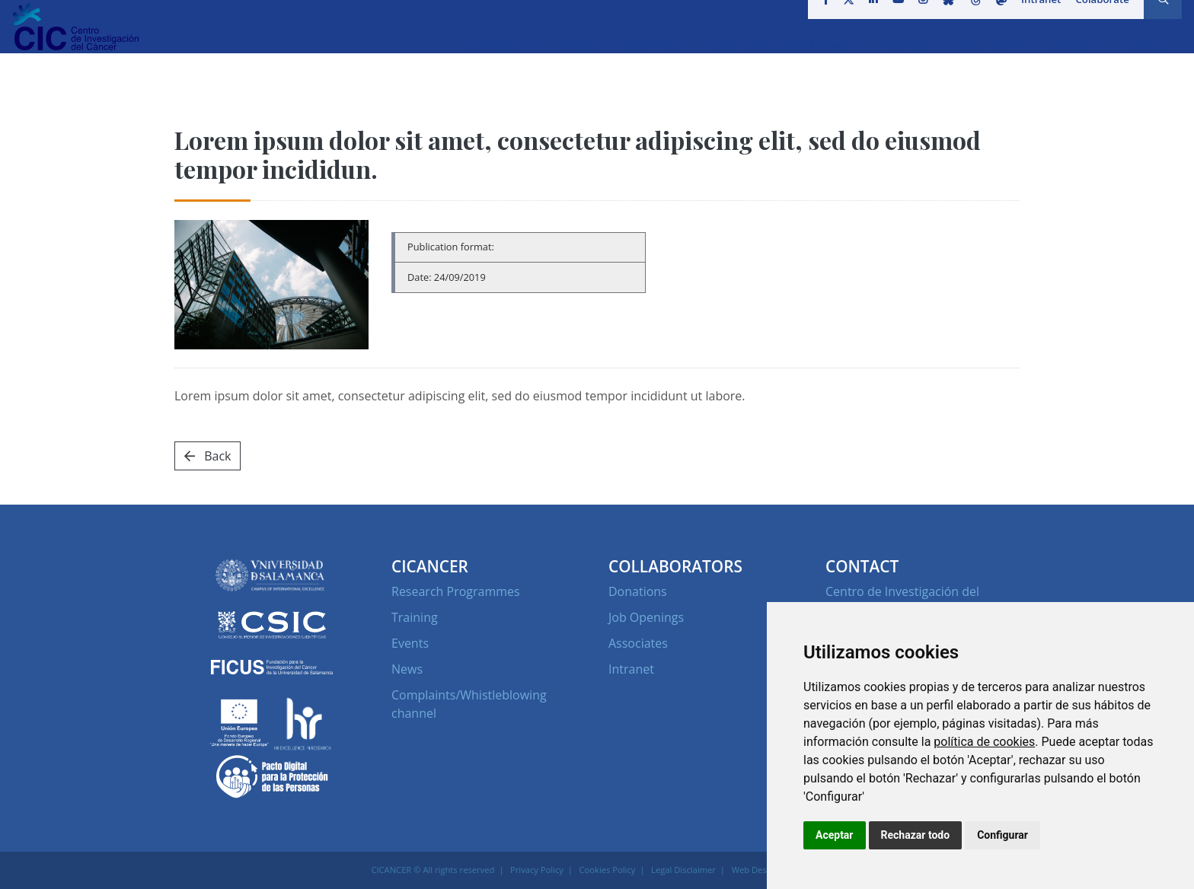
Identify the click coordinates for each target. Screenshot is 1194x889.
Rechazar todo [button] (915, 835)
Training (414, 617)
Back (207, 456)
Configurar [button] (1002, 835)
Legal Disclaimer (683, 869)
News (407, 669)
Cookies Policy (607, 869)
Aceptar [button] (835, 835)
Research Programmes (455, 591)
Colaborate (1097, 18)
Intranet (1037, 18)
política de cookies (984, 741)
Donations (637, 591)
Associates (638, 643)
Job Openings (646, 617)
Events (410, 643)
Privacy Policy (536, 869)
